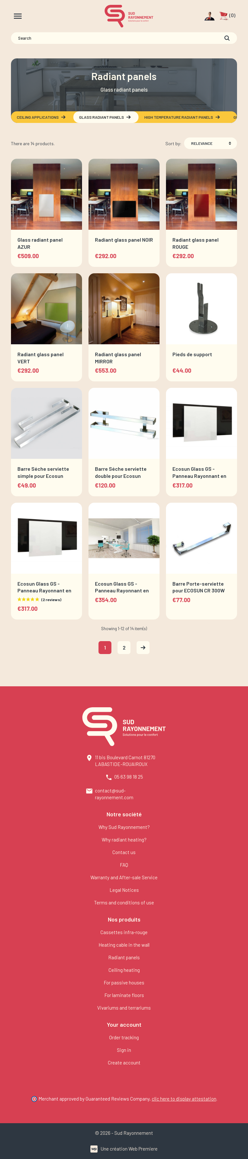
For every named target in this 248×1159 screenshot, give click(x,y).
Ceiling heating (124, 970)
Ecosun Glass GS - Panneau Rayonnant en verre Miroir (122, 590)
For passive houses (124, 982)
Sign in (124, 1050)
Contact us (124, 852)
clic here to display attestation (184, 1099)
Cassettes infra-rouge (124, 932)
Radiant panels (124, 957)
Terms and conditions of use (124, 902)
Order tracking (124, 1037)
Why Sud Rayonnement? (124, 827)
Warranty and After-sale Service (124, 877)
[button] (227, 16)
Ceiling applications (41, 117)
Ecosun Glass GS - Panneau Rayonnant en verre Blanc (199, 476)
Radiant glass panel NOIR (124, 240)
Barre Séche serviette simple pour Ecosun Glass (43, 476)
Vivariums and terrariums (124, 1008)
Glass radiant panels (105, 117)
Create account (124, 1062)
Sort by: (173, 143)
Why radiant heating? (124, 839)
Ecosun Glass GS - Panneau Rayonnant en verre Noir (44, 590)
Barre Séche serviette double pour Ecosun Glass (121, 476)
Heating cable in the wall (124, 945)
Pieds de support (192, 354)
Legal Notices (124, 890)
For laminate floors (124, 995)
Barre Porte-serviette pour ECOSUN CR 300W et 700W (198, 590)
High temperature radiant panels (182, 117)
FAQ (124, 865)
